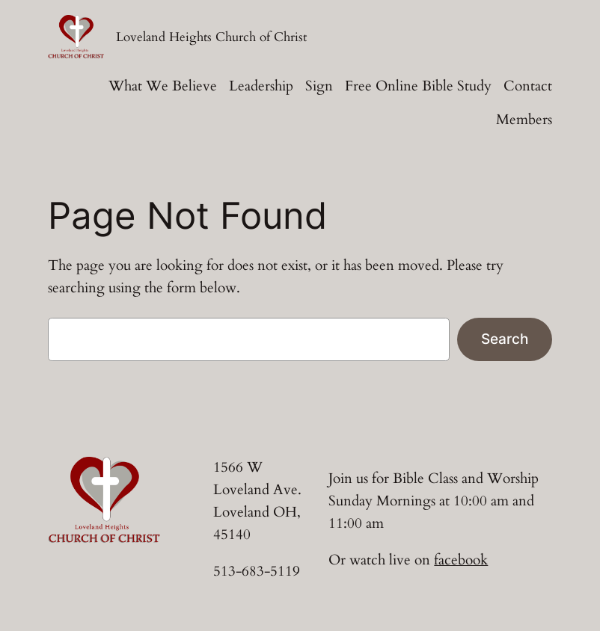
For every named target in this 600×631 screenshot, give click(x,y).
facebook (461, 560)
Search (504, 339)
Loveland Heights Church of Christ (211, 37)
